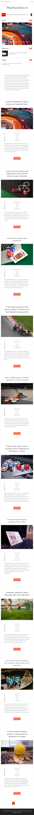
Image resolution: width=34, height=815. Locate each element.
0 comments (17, 203)
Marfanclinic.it (17, 8)
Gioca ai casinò (17, 413)
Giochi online (17, 274)
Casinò (17, 138)
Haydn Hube (6, 43)
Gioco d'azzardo (17, 346)
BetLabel (27, 75)
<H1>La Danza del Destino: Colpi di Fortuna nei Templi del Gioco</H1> (17, 41)
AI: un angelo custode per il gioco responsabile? (17, 52)
